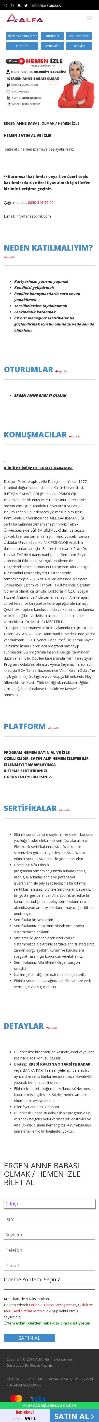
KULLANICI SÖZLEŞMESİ (25, 1385)
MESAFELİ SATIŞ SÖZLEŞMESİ (70, 1379)
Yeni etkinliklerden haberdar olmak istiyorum (48, 1323)
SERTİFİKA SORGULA (46, 6)
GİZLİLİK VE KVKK (20, 1379)
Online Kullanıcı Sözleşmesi (51, 1304)
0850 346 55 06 (40, 202)
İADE (41, 1379)
